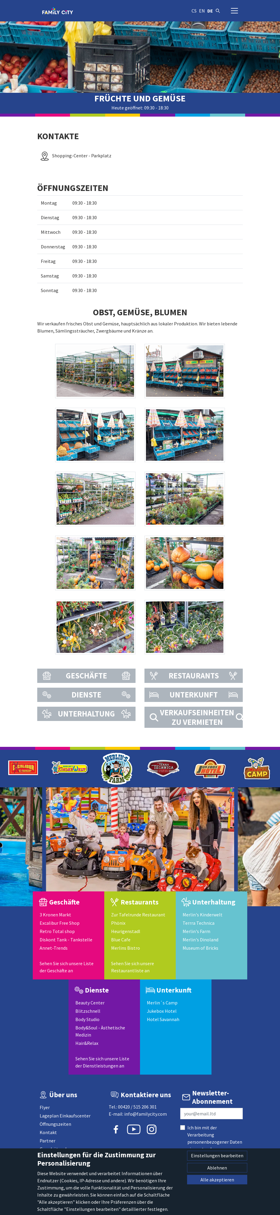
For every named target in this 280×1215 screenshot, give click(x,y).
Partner (47, 1141)
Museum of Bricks (200, 948)
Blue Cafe (120, 940)
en (202, 11)
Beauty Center (90, 1003)
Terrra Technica (198, 923)
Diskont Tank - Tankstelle (66, 940)
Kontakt (48, 1132)
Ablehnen (217, 1168)
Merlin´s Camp (162, 1003)
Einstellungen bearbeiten (217, 1155)
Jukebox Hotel (162, 1011)
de (210, 11)
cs (194, 11)
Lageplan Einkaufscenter (65, 1116)
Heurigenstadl (125, 931)
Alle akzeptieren (217, 1180)
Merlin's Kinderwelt (203, 915)
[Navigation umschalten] (234, 11)
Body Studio (87, 1019)
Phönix (118, 923)
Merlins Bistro (125, 948)
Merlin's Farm (196, 931)
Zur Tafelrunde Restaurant (138, 915)
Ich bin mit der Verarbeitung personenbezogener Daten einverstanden (214, 1138)
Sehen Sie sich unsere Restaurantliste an (132, 966)
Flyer (45, 1107)
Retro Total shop (57, 931)
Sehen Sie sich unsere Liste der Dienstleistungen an (102, 1062)
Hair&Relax (86, 1043)
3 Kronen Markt (55, 915)
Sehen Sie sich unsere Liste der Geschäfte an (67, 966)
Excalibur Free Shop (60, 923)
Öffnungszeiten (55, 1124)
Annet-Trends (54, 948)
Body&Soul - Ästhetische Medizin (100, 1031)
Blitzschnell (87, 1011)
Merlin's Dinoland (200, 940)
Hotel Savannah (163, 1019)
